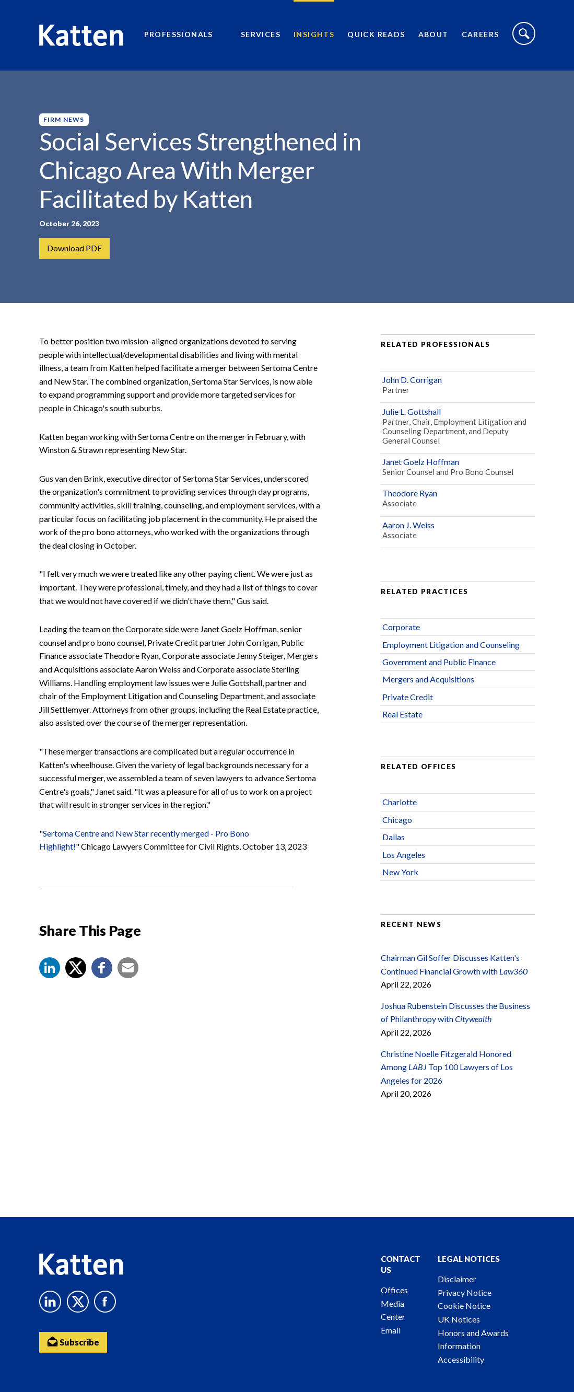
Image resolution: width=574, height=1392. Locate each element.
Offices (394, 1290)
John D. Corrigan (412, 380)
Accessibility (461, 1359)
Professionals (178, 34)
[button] (49, 967)
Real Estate (402, 714)
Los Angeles (403, 855)
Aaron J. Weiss (408, 525)
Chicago (397, 820)
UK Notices (459, 1319)
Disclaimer (457, 1279)
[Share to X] (75, 967)
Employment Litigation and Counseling (451, 644)
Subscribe (73, 1341)
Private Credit (407, 697)
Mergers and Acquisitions (428, 679)
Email (391, 1330)
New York (400, 872)
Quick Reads (376, 34)
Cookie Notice (464, 1305)
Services (260, 34)
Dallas (393, 837)
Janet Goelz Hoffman (420, 462)
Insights (314, 34)
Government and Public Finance (439, 662)
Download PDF (74, 248)
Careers (480, 34)
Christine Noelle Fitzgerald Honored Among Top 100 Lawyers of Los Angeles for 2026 (447, 1067)
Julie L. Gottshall (411, 411)
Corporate (401, 627)
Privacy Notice (464, 1292)
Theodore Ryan (409, 493)
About (433, 34)
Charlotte (399, 802)
